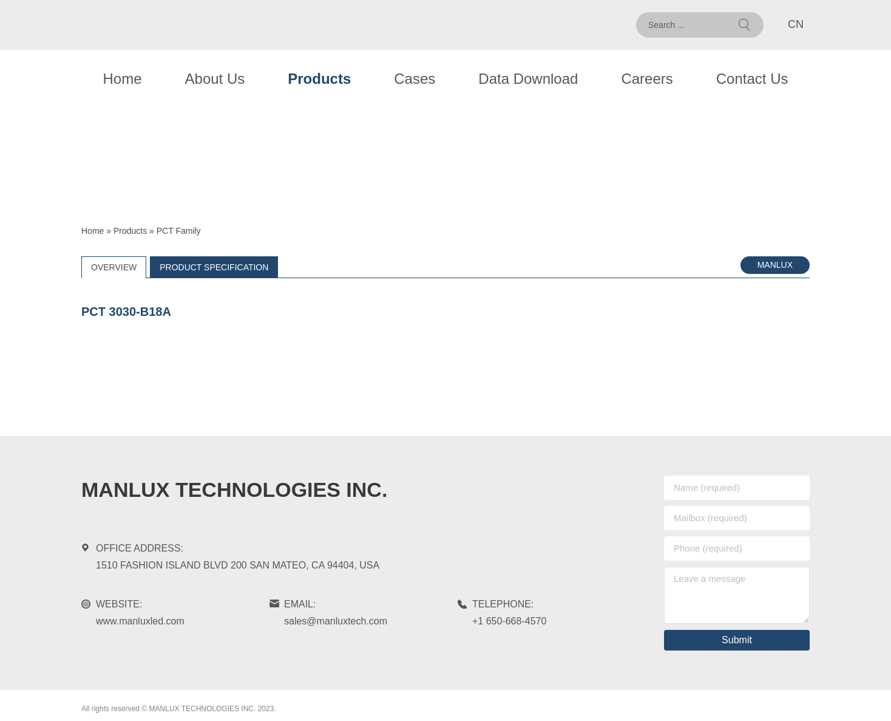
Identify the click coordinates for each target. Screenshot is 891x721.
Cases (414, 78)
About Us (215, 78)
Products (319, 78)
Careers (646, 78)
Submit (737, 640)
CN (796, 24)
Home (122, 78)
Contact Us (752, 78)
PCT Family (179, 231)
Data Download (528, 78)
